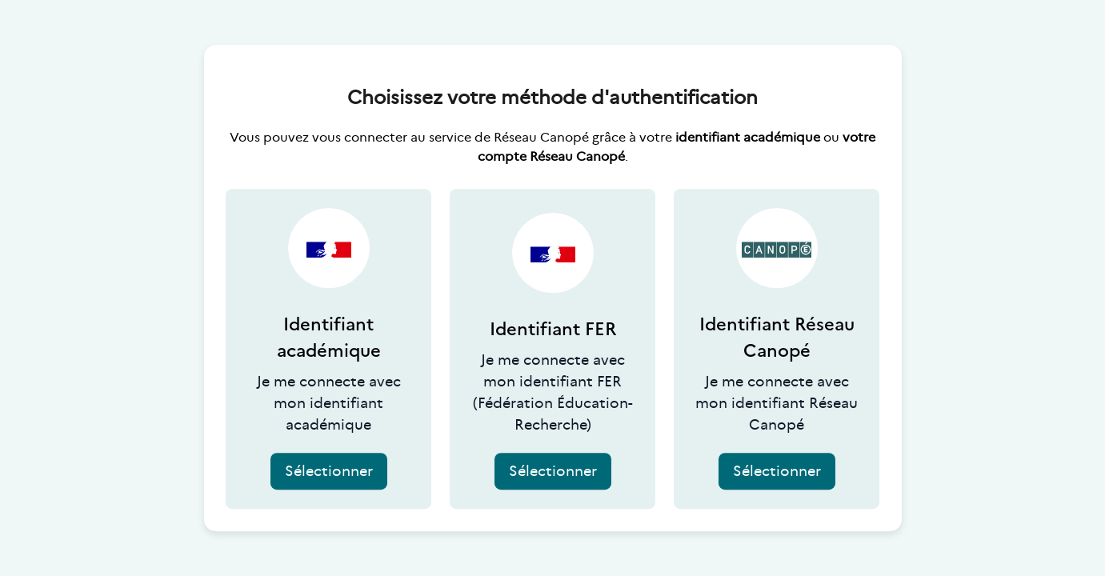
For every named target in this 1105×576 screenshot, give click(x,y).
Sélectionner (329, 471)
